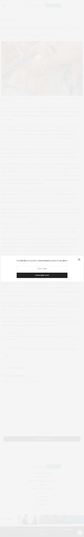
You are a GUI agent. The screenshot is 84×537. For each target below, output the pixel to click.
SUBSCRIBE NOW (42, 275)
